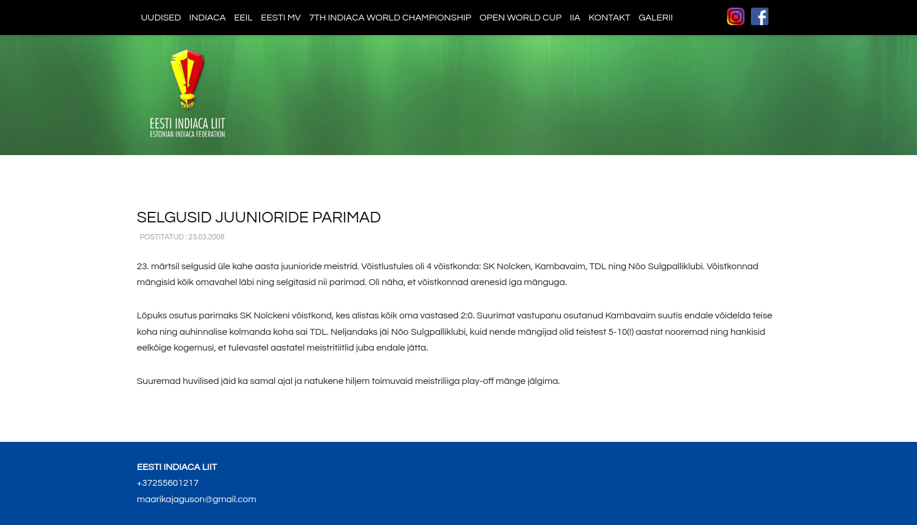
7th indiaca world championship (390, 17)
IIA (575, 17)
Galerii (656, 17)
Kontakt (609, 17)
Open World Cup (520, 17)
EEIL (243, 17)
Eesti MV (281, 17)
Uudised (161, 17)
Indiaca (207, 17)
